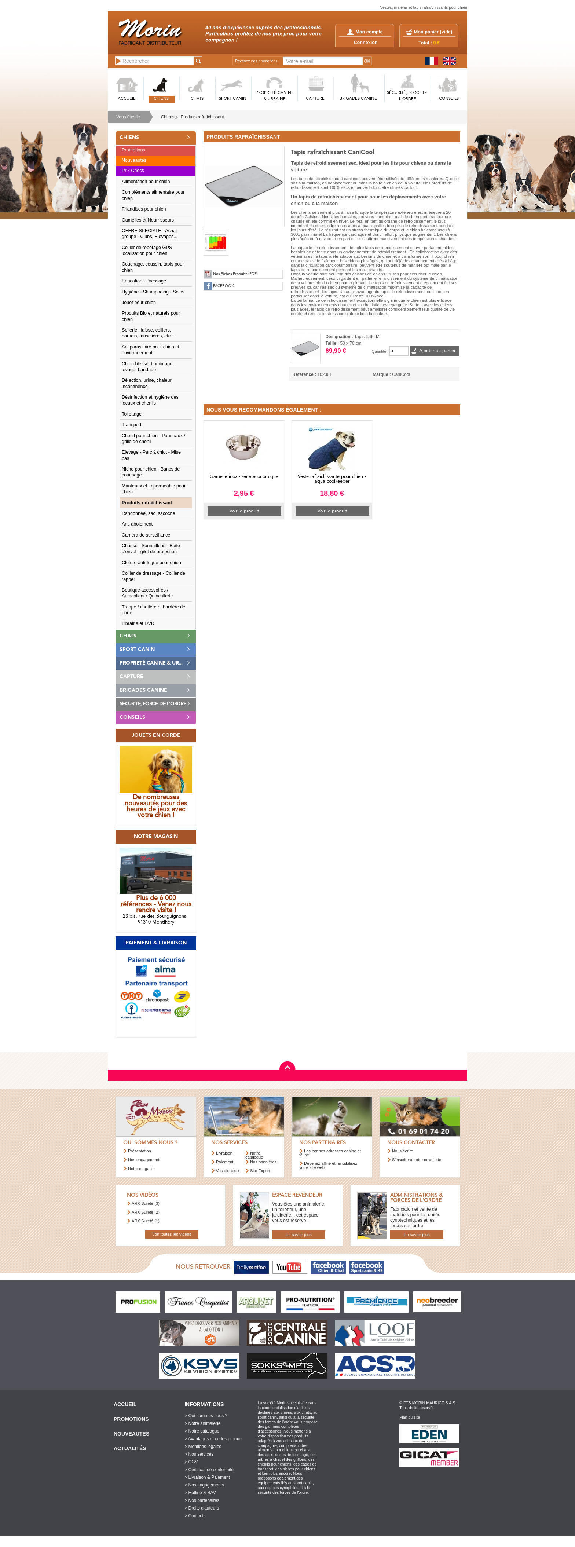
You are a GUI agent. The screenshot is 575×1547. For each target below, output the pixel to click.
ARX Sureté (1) (146, 1221)
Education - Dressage (144, 281)
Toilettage (132, 414)
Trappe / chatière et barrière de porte (153, 609)
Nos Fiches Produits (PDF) (235, 274)
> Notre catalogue (201, 1431)
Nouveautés (134, 160)
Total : (429, 42)
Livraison (224, 1153)
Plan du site (409, 1417)
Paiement (224, 1162)
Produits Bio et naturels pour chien (151, 316)
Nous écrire (402, 1151)
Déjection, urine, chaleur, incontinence (147, 383)
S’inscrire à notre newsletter (417, 1159)
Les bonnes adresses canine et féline (330, 1153)
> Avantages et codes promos (213, 1438)
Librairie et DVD (138, 623)
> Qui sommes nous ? (205, 1415)
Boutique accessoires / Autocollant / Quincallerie (147, 593)
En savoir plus (299, 1234)
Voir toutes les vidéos (171, 1234)
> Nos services (198, 1454)
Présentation (139, 1151)
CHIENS (161, 99)
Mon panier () (433, 31)
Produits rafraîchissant (202, 117)
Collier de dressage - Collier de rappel (153, 576)
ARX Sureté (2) (146, 1212)
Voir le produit (244, 511)
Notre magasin (141, 1168)
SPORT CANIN (232, 99)
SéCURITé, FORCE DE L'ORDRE (407, 96)
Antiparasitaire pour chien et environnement (150, 349)
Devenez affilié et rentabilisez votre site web (328, 1165)
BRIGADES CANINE (358, 99)
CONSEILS (449, 99)
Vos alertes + (228, 1171)
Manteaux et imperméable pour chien (154, 488)
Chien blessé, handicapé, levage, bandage (147, 366)
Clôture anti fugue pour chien (151, 562)
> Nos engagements (204, 1485)
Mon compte (364, 31)
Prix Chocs (133, 170)
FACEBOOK (223, 286)
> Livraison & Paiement (207, 1477)
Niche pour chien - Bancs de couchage (151, 472)
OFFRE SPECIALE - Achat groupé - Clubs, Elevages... (149, 233)
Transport (131, 424)
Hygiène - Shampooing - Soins (153, 292)
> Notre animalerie (202, 1423)
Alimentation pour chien (146, 181)
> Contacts (195, 1515)
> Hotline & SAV (200, 1492)
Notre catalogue (254, 1155)
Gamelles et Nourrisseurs (148, 220)
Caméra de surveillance (146, 535)
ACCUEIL (126, 99)
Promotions (133, 150)
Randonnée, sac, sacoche (148, 513)
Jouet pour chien (139, 302)
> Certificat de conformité (209, 1469)
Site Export (260, 1171)
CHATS (197, 99)
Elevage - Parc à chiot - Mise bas (151, 455)
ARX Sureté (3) (146, 1203)
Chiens (168, 117)
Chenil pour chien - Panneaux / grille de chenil (153, 438)
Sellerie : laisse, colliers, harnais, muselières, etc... (148, 333)
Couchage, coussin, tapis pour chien (153, 267)
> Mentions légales (202, 1446)
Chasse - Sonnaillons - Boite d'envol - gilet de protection (151, 548)
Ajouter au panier (437, 350)
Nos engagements (144, 1159)
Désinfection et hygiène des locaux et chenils (150, 400)
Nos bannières (263, 1162)
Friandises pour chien (144, 209)
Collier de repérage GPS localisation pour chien (147, 250)
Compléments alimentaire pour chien (153, 195)
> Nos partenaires (201, 1500)
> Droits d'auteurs (201, 1508)
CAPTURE (315, 99)
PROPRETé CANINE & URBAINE (275, 96)
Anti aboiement (137, 524)
